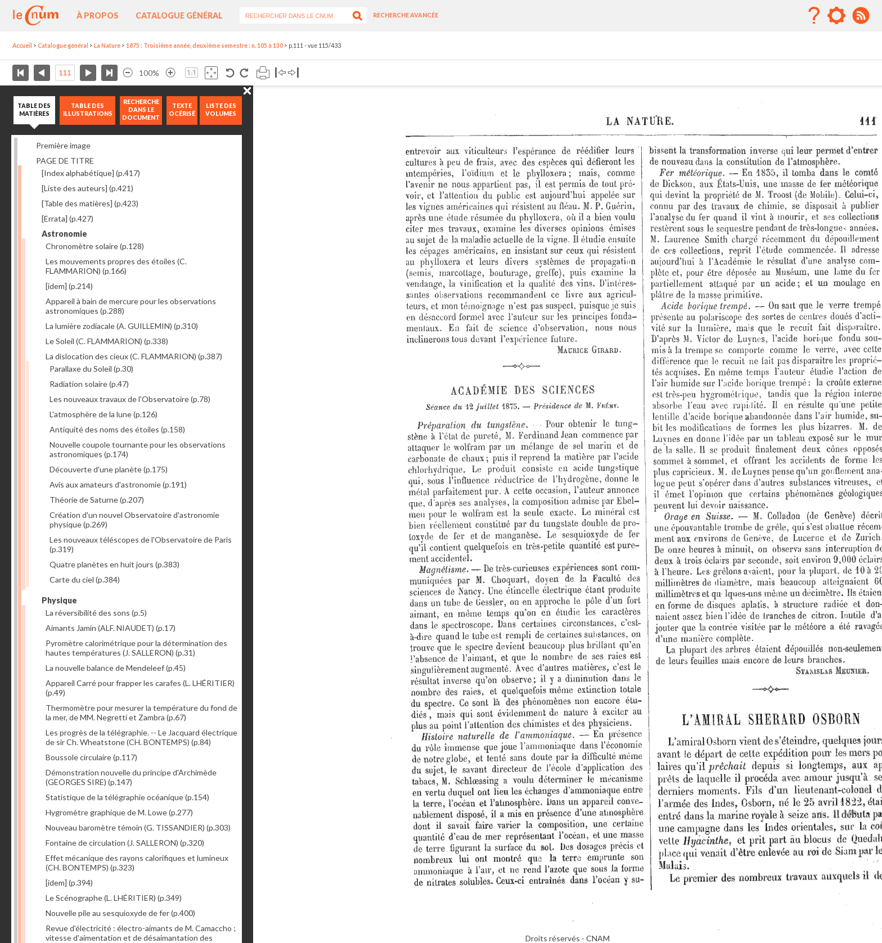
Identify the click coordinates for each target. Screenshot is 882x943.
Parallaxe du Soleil (91, 368)
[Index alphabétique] (91, 173)
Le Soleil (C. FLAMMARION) (107, 341)
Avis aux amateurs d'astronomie (118, 484)
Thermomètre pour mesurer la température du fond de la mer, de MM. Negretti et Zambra (141, 712)
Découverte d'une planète (109, 469)
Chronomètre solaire (95, 246)
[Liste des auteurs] (87, 188)
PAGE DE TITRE (65, 160)
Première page (20, 73)
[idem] (69, 286)
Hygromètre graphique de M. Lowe (119, 812)
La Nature (107, 45)
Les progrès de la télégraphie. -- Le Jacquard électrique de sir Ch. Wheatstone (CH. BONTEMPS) (141, 737)
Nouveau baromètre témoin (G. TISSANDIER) (138, 827)
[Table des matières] (90, 203)
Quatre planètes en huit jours (114, 564)
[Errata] (67, 218)
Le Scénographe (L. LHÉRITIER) (114, 898)
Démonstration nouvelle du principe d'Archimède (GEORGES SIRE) (131, 777)
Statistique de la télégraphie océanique (127, 797)
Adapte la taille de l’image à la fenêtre (211, 73)
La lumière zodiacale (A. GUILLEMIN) (122, 326)
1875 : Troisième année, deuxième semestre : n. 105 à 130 (204, 45)
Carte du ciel (85, 579)
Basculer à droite (293, 73)
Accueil (22, 45)
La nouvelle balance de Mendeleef (116, 668)
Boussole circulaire (91, 757)
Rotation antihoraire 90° (230, 73)
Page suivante (88, 73)
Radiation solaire (89, 384)
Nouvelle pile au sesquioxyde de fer (120, 913)
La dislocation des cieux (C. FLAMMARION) (134, 356)
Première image (63, 145)
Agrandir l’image (170, 73)
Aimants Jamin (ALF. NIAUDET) (111, 628)
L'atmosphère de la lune (104, 414)
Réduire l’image (128, 73)
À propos (97, 15)
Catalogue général (179, 15)
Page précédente (42, 73)
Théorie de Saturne (97, 499)
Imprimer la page (262, 73)
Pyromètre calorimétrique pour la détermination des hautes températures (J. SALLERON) (136, 647)
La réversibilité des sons (96, 612)
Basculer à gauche (280, 73)
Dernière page (109, 73)
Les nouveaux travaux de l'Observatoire (130, 399)
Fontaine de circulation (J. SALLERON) (125, 842)
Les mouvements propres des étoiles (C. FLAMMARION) (116, 266)
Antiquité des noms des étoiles (117, 429)
